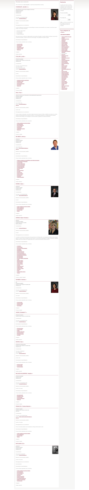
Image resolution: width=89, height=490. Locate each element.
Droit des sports (19, 480)
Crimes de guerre (64, 88)
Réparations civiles (20, 81)
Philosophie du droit (20, 47)
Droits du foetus (64, 66)
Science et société (20, 48)
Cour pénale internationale (21, 253)
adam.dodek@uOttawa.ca (23, 195)
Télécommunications (20, 177)
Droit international (20, 168)
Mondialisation (19, 250)
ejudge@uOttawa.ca (22, 321)
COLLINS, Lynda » (20, 56)
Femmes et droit (64, 89)
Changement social (20, 266)
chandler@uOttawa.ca (22, 18)
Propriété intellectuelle (20, 167)
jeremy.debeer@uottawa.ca (23, 148)
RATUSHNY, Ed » (20, 443)
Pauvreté (18, 265)
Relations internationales (21, 479)
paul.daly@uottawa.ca (22, 104)
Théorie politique (20, 262)
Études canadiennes (20, 207)
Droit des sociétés (64, 50)
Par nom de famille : (64, 12)
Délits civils (19, 49)
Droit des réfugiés (64, 82)
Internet (18, 169)
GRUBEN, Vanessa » (21, 279)
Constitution (19, 246)
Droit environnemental (20, 83)
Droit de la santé (19, 45)
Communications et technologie (22, 161)
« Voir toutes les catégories (65, 34)
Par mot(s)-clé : (63, 17)
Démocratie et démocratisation (22, 248)
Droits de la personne (20, 251)
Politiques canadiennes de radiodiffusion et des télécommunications (28, 160)
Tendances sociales (20, 268)
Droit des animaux (20, 328)
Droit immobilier (19, 172)
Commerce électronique (21, 163)
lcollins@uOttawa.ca (22, 69)
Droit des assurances (65, 73)
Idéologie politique (20, 260)
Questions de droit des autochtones (23, 80)
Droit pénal (19, 475)
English (18, 330)
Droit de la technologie (65, 85)
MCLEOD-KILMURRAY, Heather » (24, 373)
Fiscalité (63, 84)
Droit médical (19, 46)
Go (69, 14)
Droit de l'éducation (65, 62)
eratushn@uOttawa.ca (22, 455)
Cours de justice (19, 44)
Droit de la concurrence (65, 46)
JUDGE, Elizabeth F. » (21, 312)
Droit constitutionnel (20, 125)
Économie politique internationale (22, 258)
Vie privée (18, 171)
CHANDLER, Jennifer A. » (22, 7)
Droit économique (64, 61)
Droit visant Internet (20, 170)
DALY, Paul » (19, 92)
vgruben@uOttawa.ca (22, 291)
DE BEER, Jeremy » (21, 136)
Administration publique (21, 128)
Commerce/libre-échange (21, 271)
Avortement (63, 41)
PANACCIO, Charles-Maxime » (23, 406)
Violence (18, 272)
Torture (18, 270)
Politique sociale (19, 267)
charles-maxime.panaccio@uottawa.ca (25, 416)
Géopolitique (19, 249)
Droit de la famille (20, 303)
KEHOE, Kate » (20, 341)
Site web (17, 105)
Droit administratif (20, 124)
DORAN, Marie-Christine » (22, 217)
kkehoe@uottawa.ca (22, 353)
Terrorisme (19, 269)
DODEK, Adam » (20, 183)
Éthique (18, 211)
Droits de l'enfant (20, 364)
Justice (18, 259)
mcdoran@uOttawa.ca (22, 228)
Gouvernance (19, 127)
